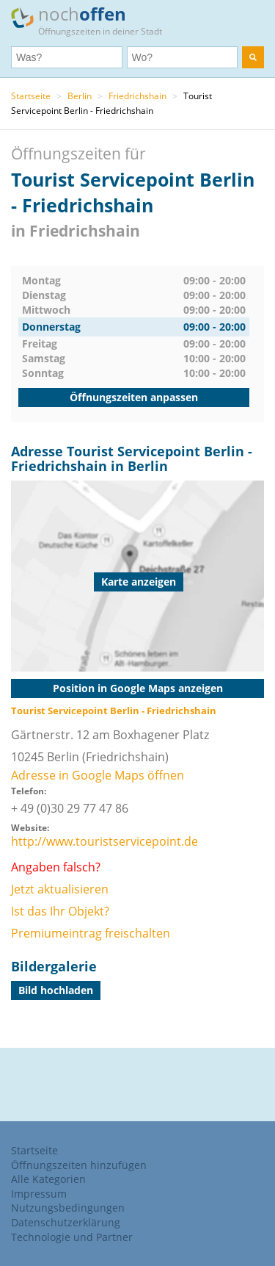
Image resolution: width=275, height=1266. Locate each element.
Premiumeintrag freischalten (90, 933)
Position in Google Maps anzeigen (138, 688)
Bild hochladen (55, 990)
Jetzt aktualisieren (60, 889)
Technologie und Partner (72, 1237)
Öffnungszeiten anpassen (134, 397)
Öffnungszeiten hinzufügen (79, 1165)
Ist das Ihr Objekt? (60, 911)
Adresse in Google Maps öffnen (97, 775)
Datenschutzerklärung (65, 1222)
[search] (253, 57)
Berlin (79, 96)
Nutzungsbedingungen (68, 1208)
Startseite (31, 96)
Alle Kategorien (48, 1179)
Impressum (39, 1194)
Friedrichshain (137, 96)
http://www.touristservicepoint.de (104, 841)
